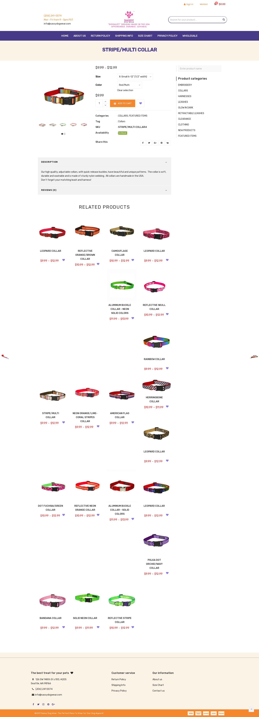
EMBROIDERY (185, 85)
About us (157, 679)
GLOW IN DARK (185, 107)
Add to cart (123, 103)
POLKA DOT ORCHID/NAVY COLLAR (154, 564)
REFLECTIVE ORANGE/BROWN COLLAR (85, 255)
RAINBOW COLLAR (154, 359)
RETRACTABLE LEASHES (191, 113)
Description (49, 162)
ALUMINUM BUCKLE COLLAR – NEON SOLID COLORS (119, 309)
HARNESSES (184, 96)
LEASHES (183, 102)
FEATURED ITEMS (138, 115)
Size (98, 76)
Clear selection (125, 90)
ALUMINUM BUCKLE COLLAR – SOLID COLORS (119, 510)
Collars (121, 121)
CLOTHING (183, 124)
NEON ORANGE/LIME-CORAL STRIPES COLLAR (85, 417)
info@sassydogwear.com (57, 23)
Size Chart (158, 685)
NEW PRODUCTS (186, 130)
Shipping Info (119, 685)
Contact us (158, 690)
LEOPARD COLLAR (50, 251)
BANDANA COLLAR (51, 618)
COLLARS (123, 115)
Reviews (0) (48, 190)
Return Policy (119, 679)
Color (99, 85)
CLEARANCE (184, 119)
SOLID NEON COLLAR (85, 618)
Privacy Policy (119, 690)
